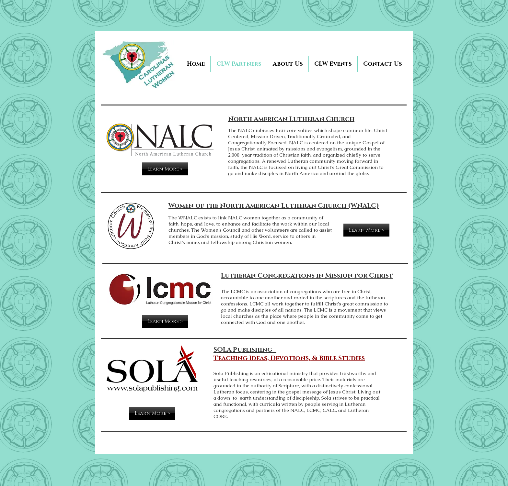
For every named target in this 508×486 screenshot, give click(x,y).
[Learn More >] (165, 168)
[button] (333, 64)
